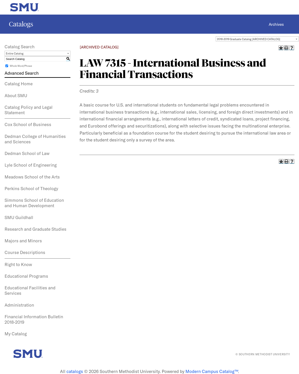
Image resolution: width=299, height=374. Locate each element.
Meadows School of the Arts (32, 177)
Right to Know (18, 264)
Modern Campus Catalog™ (211, 371)
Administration (19, 305)
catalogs (74, 371)
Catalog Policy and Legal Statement (29, 109)
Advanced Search (22, 73)
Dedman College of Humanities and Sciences (35, 139)
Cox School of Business (28, 124)
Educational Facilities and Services (30, 290)
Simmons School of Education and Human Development (34, 202)
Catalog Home (19, 83)
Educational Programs (26, 276)
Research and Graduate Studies (35, 229)
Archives (276, 24)
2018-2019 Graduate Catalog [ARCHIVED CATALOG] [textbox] (248, 39)
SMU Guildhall (19, 217)
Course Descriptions (25, 252)
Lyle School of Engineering (31, 165)
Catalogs (21, 24)
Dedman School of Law (27, 153)
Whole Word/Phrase (21, 65)
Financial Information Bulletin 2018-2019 (34, 319)
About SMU (16, 95)
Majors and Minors (23, 240)
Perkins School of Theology (31, 188)
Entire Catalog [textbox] (14, 53)
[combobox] (257, 38)
